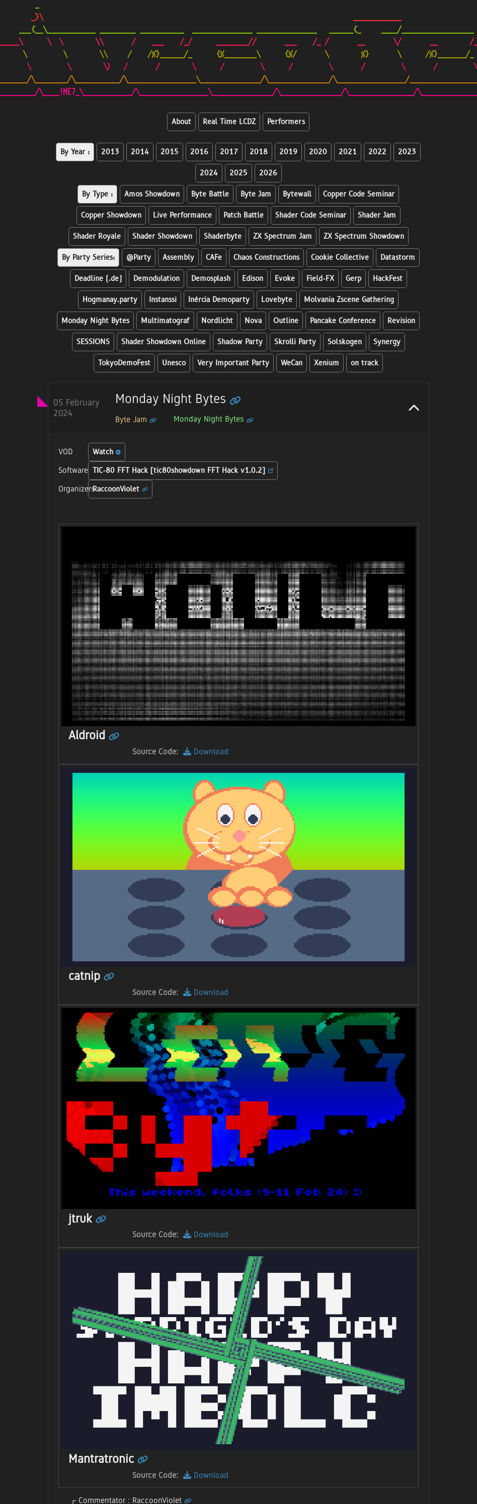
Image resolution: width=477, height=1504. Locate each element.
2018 (259, 152)
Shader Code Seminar (310, 215)
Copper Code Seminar (358, 194)
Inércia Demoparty (219, 300)
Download (205, 751)
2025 (238, 173)
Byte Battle (210, 194)
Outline (285, 321)
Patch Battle (243, 215)
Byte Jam (256, 194)
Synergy (387, 342)
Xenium (326, 363)
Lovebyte (276, 300)
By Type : (97, 194)
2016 (199, 152)
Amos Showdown (152, 194)
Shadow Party (240, 342)
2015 (170, 152)
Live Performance (182, 215)
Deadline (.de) (98, 278)
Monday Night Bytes (95, 321)
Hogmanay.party (110, 300)
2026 (268, 173)
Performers (286, 122)
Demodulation (156, 278)
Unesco (174, 363)
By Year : (75, 152)
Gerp (353, 278)
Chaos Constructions (266, 257)
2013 (110, 152)
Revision (401, 321)
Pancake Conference (343, 321)
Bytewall (297, 194)
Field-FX (320, 278)
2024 (209, 173)
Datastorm (397, 257)
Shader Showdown (162, 236)
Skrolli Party (295, 342)
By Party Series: (88, 257)
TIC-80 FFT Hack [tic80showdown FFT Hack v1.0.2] (183, 470)
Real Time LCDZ (229, 122)
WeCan (291, 363)
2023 (407, 152)
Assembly (178, 257)
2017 (229, 152)
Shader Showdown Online (163, 342)
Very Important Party (233, 363)
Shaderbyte (223, 236)
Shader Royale (97, 236)
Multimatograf (165, 321)
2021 (348, 152)
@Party (138, 257)
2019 (288, 152)
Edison (252, 278)
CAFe (214, 257)
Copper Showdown (111, 215)
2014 (140, 152)
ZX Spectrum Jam (282, 236)
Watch (107, 452)
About (181, 122)
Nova (253, 321)
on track (364, 363)
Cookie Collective (340, 257)
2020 (318, 152)
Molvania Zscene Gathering (349, 300)
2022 (377, 152)
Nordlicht (217, 321)
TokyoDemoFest (124, 363)
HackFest (388, 278)
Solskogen (345, 342)
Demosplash (210, 278)
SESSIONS (93, 342)
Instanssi (163, 300)
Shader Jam (377, 215)
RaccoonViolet (120, 489)
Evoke (285, 278)
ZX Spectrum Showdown (364, 236)
